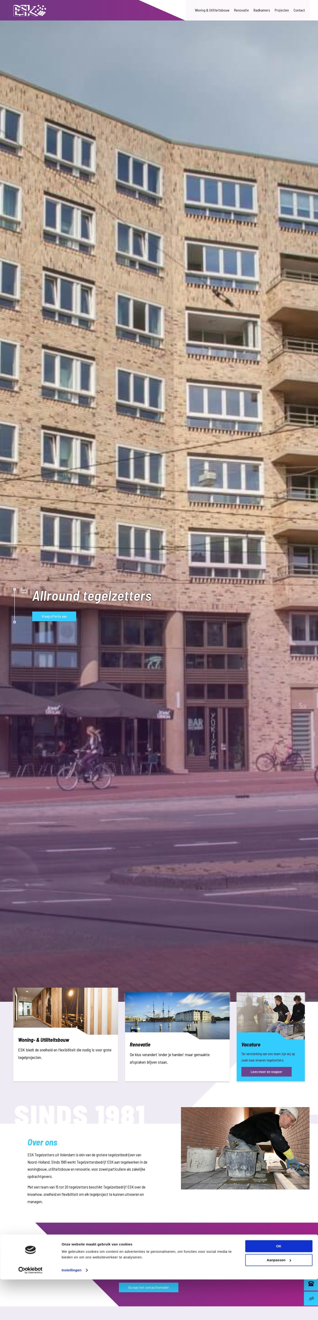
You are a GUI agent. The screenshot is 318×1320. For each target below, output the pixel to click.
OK (279, 1287)
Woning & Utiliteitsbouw (212, 10)
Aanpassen (279, 1300)
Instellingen (72, 1311)
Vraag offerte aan (54, 616)
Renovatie (241, 10)
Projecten (282, 10)
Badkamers (262, 10)
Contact (299, 10)
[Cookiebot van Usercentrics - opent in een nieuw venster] (30, 1310)
